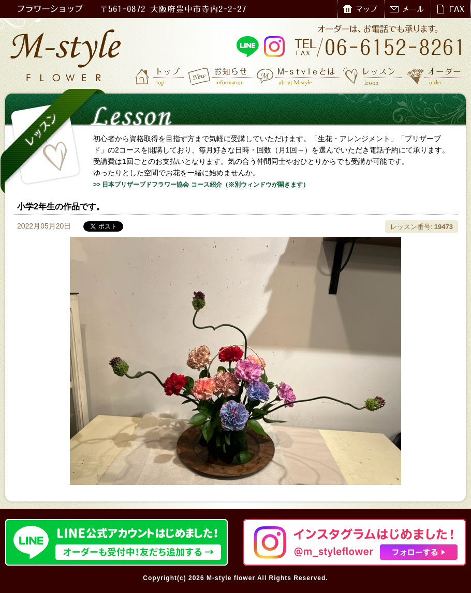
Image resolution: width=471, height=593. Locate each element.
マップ (360, 9)
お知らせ (221, 76)
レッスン (373, 76)
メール (407, 9)
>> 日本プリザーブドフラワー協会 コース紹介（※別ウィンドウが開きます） (201, 184)
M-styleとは (299, 76)
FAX (450, 9)
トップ (160, 76)
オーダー (436, 76)
